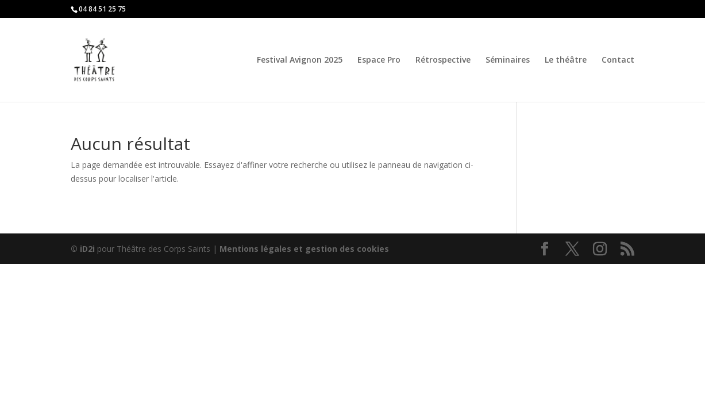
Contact (618, 60)
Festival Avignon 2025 (299, 60)
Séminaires (508, 60)
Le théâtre (566, 60)
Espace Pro (378, 60)
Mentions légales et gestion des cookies (304, 248)
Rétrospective (443, 60)
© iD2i (83, 248)
